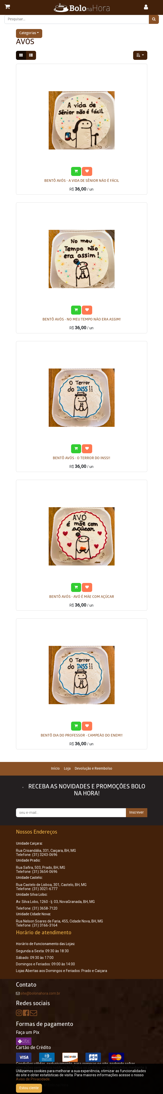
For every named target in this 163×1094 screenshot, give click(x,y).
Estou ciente (29, 1088)
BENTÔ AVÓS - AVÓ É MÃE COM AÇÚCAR (81, 597)
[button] (140, 55)
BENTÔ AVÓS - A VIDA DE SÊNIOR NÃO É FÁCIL (81, 181)
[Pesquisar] (154, 19)
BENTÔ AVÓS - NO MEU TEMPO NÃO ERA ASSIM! (81, 320)
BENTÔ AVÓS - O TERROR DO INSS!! (81, 458)
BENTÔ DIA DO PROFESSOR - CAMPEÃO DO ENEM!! (82, 736)
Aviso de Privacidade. (33, 1079)
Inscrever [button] (136, 813)
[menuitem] (55, 769)
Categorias (27, 33)
